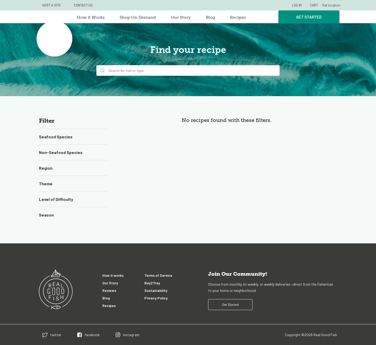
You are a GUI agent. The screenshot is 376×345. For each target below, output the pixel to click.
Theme (45, 183)
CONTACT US (83, 5)
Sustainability (155, 290)
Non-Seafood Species (61, 152)
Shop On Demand (138, 17)
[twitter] (52, 334)
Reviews (109, 290)
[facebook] (88, 334)
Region (45, 167)
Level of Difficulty (56, 199)
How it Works (91, 17)
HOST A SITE (51, 5)
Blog (210, 17)
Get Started (309, 17)
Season (46, 214)
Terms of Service (158, 275)
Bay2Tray (152, 283)
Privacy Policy (156, 298)
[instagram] (127, 334)
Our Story (181, 17)
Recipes (238, 17)
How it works (113, 275)
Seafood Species (56, 136)
